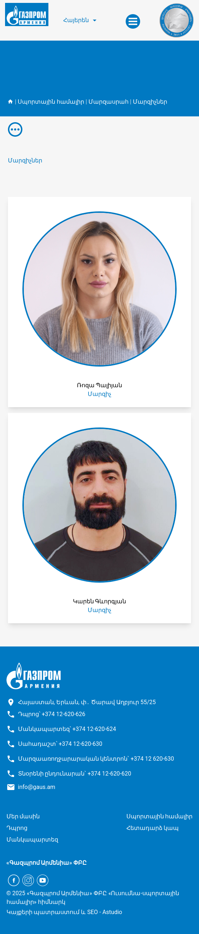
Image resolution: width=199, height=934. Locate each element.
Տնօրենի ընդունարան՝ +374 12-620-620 (74, 773)
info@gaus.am (37, 787)
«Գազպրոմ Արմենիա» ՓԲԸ (47, 862)
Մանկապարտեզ (32, 839)
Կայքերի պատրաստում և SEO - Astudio (64, 912)
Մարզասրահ (108, 101)
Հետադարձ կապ (152, 828)
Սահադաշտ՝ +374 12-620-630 (60, 743)
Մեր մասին (23, 816)
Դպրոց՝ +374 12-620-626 (52, 714)
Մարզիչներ (150, 101)
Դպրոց (17, 828)
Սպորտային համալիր (51, 101)
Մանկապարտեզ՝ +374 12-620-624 (67, 729)
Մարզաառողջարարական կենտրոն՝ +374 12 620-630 (96, 758)
